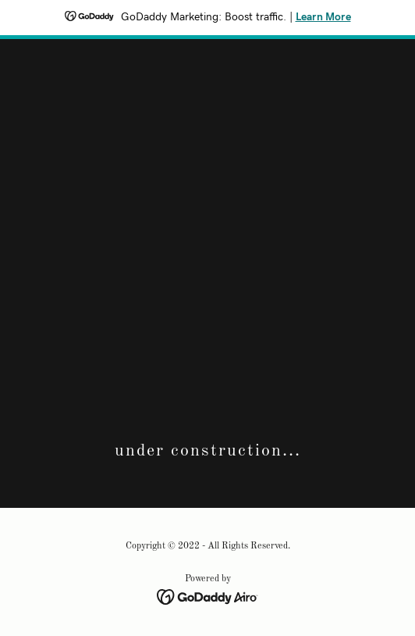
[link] (208, 597)
